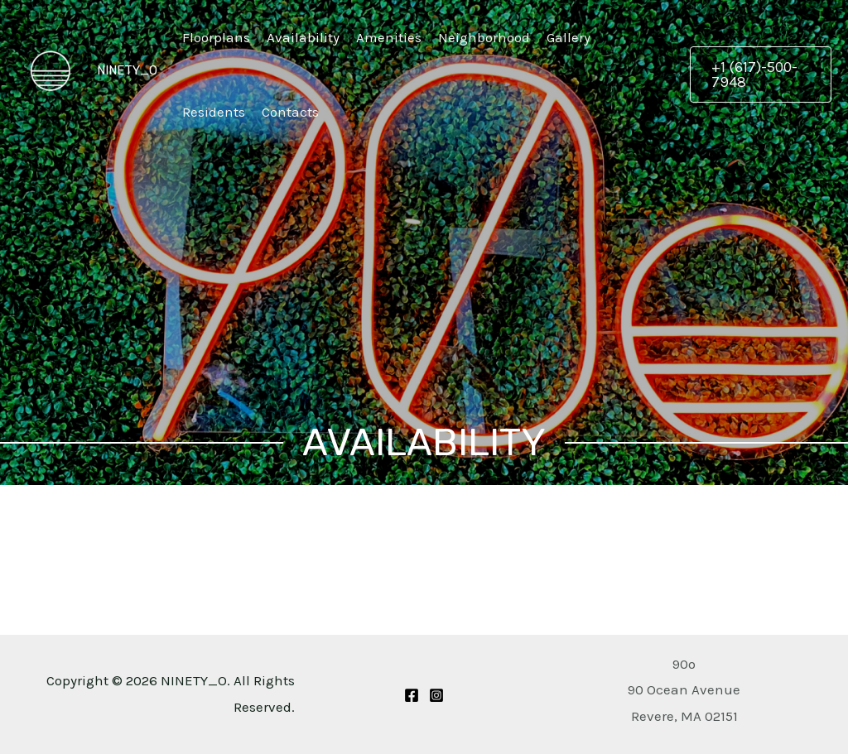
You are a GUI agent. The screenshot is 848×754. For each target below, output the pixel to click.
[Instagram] (436, 695)
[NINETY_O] (50, 68)
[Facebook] (411, 695)
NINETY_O (127, 70)
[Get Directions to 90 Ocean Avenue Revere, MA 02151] (684, 690)
